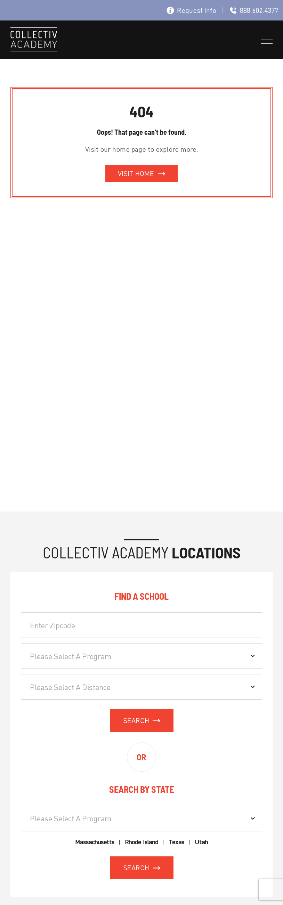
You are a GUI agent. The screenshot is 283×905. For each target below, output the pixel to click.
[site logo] (33, 40)
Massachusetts (94, 842)
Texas (176, 842)
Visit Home (136, 173)
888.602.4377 (253, 10)
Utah (201, 842)
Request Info (191, 10)
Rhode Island (141, 842)
